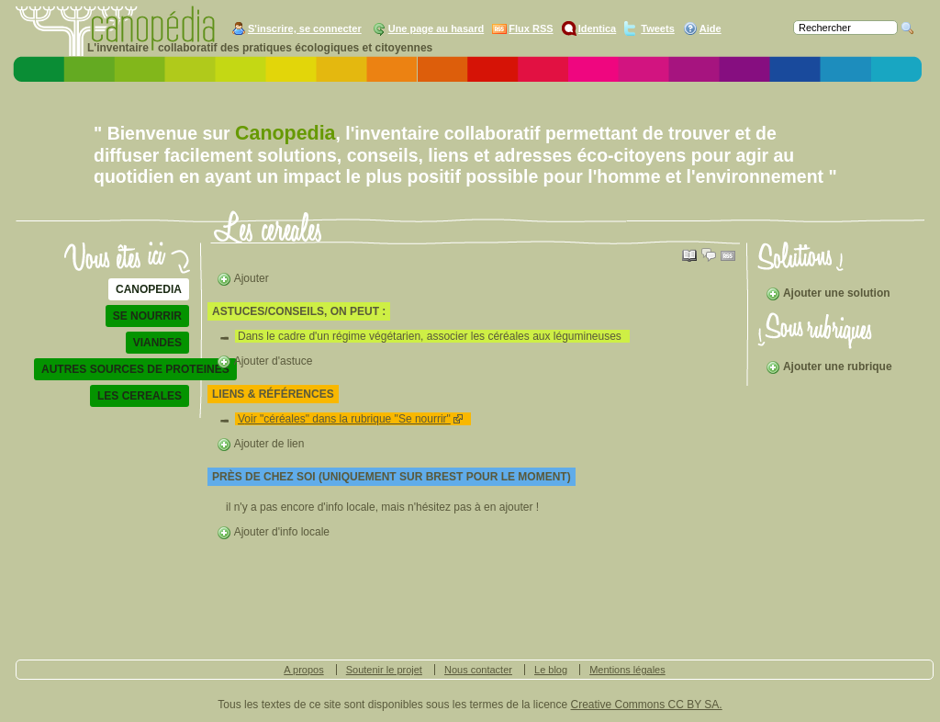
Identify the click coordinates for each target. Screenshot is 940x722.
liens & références (273, 394)
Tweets (657, 28)
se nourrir (147, 316)
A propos (303, 669)
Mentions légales (627, 669)
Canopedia (149, 289)
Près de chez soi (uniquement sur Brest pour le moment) (391, 476)
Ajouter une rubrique (829, 366)
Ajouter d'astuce (264, 361)
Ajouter (243, 278)
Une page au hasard (436, 28)
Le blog (550, 669)
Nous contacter (478, 669)
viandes (157, 342)
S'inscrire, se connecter (305, 28)
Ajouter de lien (260, 443)
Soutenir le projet (384, 669)
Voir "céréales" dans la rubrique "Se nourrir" (344, 418)
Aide (710, 28)
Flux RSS (531, 28)
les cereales (139, 395)
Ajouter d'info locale (273, 531)
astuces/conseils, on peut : (299, 311)
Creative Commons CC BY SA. (646, 704)
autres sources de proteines (135, 369)
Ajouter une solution (828, 293)
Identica (597, 28)
